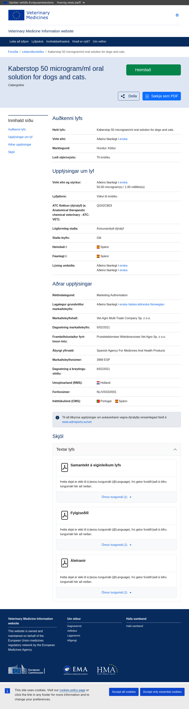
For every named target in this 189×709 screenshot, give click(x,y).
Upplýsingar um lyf (20, 137)
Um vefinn (99, 41)
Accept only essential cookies (162, 691)
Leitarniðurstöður (33, 51)
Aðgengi (72, 640)
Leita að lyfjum (19, 41)
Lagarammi (73, 635)
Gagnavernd (74, 626)
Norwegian (157, 304)
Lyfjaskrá (37, 41)
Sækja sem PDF (161, 96)
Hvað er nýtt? (81, 41)
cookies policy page (72, 690)
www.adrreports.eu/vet (77, 421)
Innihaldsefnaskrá (57, 41)
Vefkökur (72, 630)
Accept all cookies (124, 691)
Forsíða (13, 51)
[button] (129, 96)
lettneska (144, 304)
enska (124, 139)
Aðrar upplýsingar (19, 144)
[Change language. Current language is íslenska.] (177, 15)
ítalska (132, 304)
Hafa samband (134, 626)
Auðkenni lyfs (17, 129)
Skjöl (11, 152)
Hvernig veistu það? (71, 2)
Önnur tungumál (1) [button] (117, 497)
